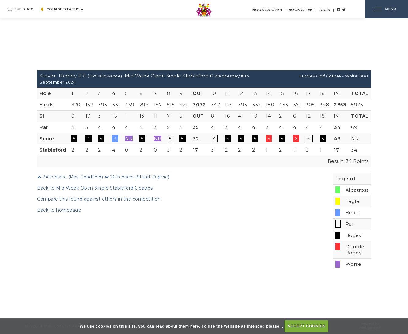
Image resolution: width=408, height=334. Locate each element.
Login (325, 10)
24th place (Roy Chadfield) (70, 177)
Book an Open (267, 10)
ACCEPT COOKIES (306, 326)
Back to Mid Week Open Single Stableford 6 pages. (95, 188)
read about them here (177, 326)
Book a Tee (300, 10)
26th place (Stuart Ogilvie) (137, 177)
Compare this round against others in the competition (99, 199)
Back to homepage (59, 210)
